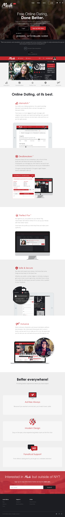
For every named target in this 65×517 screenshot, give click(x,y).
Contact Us (18, 502)
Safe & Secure (45, 85)
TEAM (32, 3)
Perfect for (32, 85)
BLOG (44, 3)
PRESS (38, 3)
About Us (4, 504)
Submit (49, 487)
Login (23, 28)
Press (4, 506)
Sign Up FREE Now (38, 28)
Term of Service (33, 502)
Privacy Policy (32, 504)
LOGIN (51, 3)
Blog (3, 502)
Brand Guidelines (19, 504)
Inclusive (58, 85)
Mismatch (7, 85)
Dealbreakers (19, 85)
